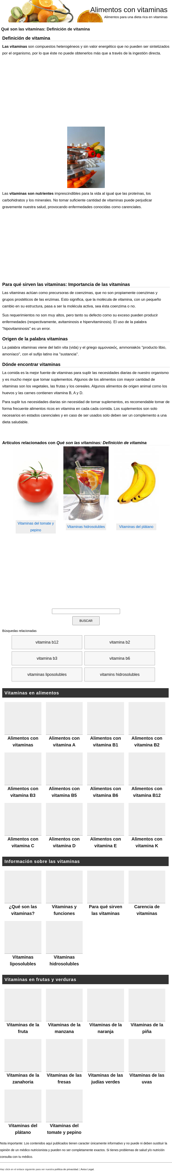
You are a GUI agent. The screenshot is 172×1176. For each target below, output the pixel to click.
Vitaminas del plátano (136, 527)
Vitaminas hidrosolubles (86, 527)
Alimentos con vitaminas (129, 10)
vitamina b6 (120, 658)
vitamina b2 (120, 642)
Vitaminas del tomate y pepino (36, 526)
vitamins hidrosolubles (120, 674)
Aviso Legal (87, 1169)
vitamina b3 (47, 658)
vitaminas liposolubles (47, 674)
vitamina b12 (47, 642)
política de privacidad (66, 1169)
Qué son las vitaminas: (45, 29)
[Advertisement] (85, 91)
